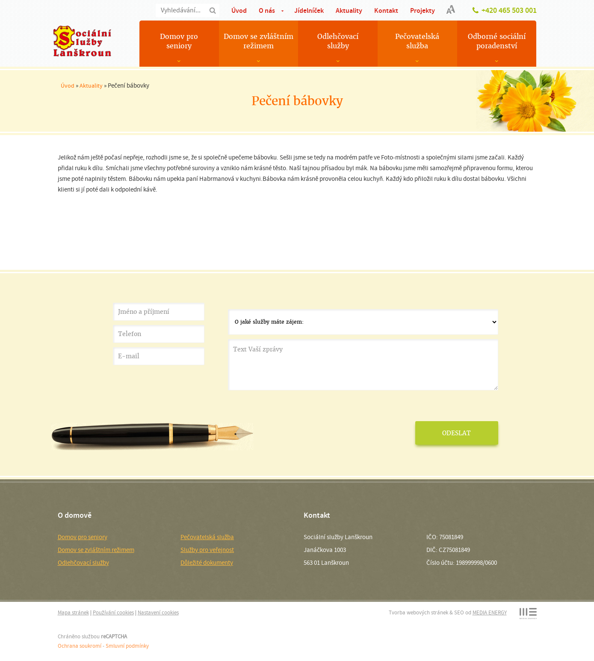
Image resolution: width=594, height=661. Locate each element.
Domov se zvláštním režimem (258, 41)
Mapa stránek (73, 612)
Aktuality (349, 10)
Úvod (239, 10)
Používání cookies (113, 612)
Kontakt (386, 10)
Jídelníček (309, 10)
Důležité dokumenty (206, 562)
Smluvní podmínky (127, 645)
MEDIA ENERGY (490, 612)
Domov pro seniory (179, 41)
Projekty (422, 10)
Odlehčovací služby (337, 41)
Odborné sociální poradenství (497, 41)
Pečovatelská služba (417, 41)
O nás (267, 10)
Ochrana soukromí (79, 645)
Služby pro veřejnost (207, 550)
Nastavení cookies (158, 612)
